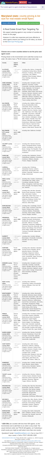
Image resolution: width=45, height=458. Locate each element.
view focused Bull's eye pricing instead (28, 23)
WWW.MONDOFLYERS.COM (8, 438)
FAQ (29, 2)
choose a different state (8, 23)
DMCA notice (38, 440)
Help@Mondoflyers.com (22, 433)
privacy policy (31, 440)
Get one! (23, 2)
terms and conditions (15, 440)
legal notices (24, 440)
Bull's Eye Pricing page (15, 42)
